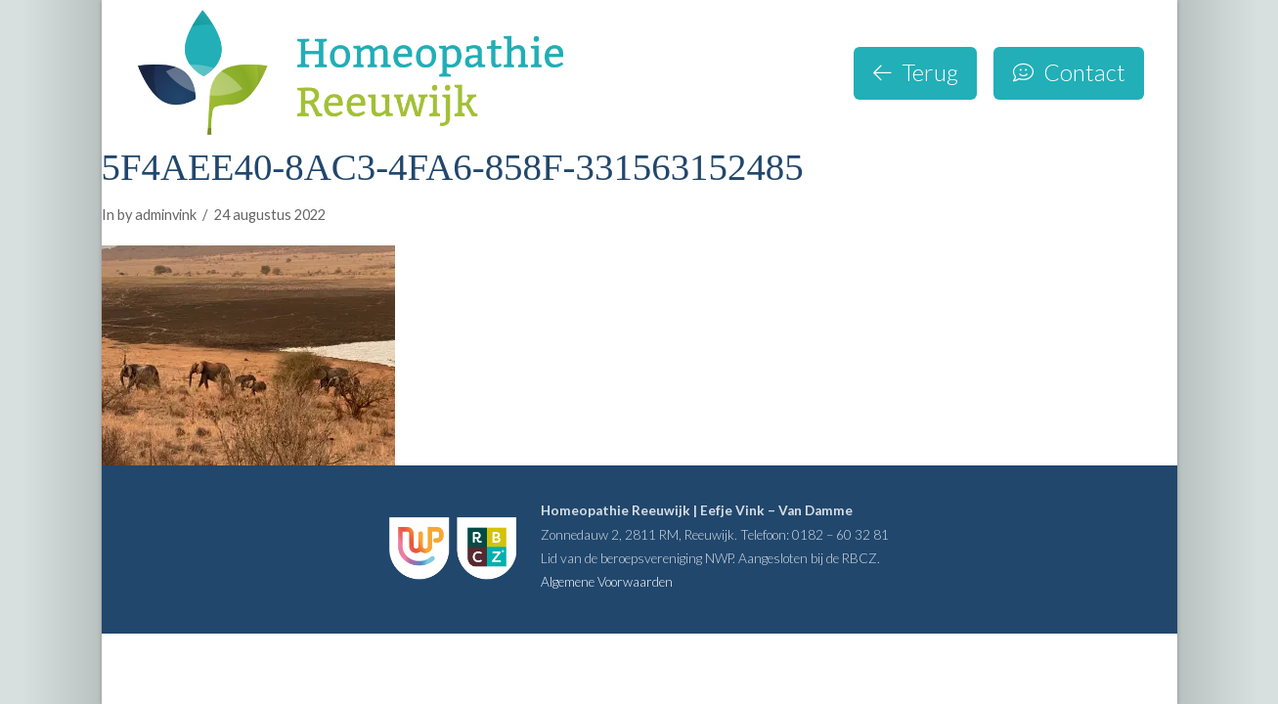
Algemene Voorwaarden (607, 582)
